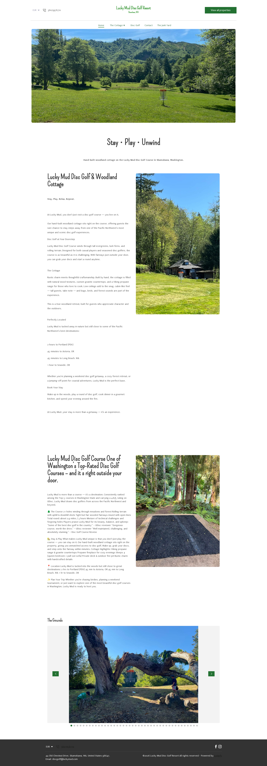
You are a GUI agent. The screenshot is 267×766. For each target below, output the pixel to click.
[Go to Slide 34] (172, 725)
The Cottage (117, 25)
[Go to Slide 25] (145, 725)
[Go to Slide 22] (136, 725)
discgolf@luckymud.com (65, 759)
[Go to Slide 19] (126, 725)
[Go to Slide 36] (178, 725)
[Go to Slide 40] (191, 725)
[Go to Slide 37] (182, 725)
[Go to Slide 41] (194, 725)
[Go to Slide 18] (123, 725)
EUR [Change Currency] (36, 10)
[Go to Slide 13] (108, 725)
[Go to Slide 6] (87, 725)
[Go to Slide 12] (105, 725)
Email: (48, 759)
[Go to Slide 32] (166, 725)
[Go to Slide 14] (111, 725)
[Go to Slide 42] (197, 725)
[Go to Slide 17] (120, 725)
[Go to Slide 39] (188, 725)
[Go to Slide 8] (93, 725)
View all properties (221, 10)
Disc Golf (135, 25)
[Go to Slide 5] (83, 725)
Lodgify (218, 755)
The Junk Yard (164, 25)
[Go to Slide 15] (114, 725)
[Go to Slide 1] (71, 725)
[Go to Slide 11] (102, 725)
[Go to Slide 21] (133, 725)
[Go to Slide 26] (148, 725)
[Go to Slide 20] (129, 725)
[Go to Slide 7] (90, 725)
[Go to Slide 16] (117, 725)
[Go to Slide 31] (163, 725)
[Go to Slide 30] (160, 725)
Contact (149, 25)
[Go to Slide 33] (169, 725)
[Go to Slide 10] (99, 725)
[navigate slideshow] (55, 673)
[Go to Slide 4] (80, 725)
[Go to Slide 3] (77, 725)
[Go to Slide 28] (154, 725)
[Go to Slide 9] (96, 725)
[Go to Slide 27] (151, 725)
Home (101, 25)
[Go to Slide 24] (142, 725)
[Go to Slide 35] (175, 725)
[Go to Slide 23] (139, 725)
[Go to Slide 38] (185, 725)
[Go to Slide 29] (157, 725)
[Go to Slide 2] (74, 725)
